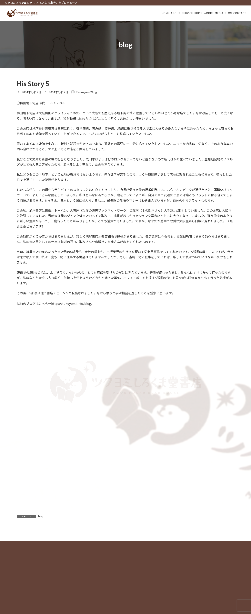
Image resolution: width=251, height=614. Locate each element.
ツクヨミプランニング (18, 3)
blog (40, 517)
